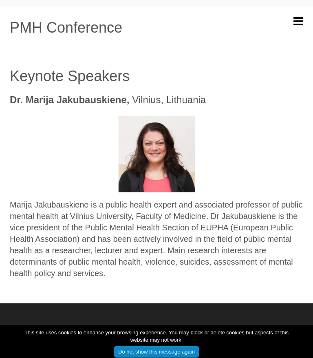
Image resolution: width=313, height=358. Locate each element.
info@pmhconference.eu (272, 327)
